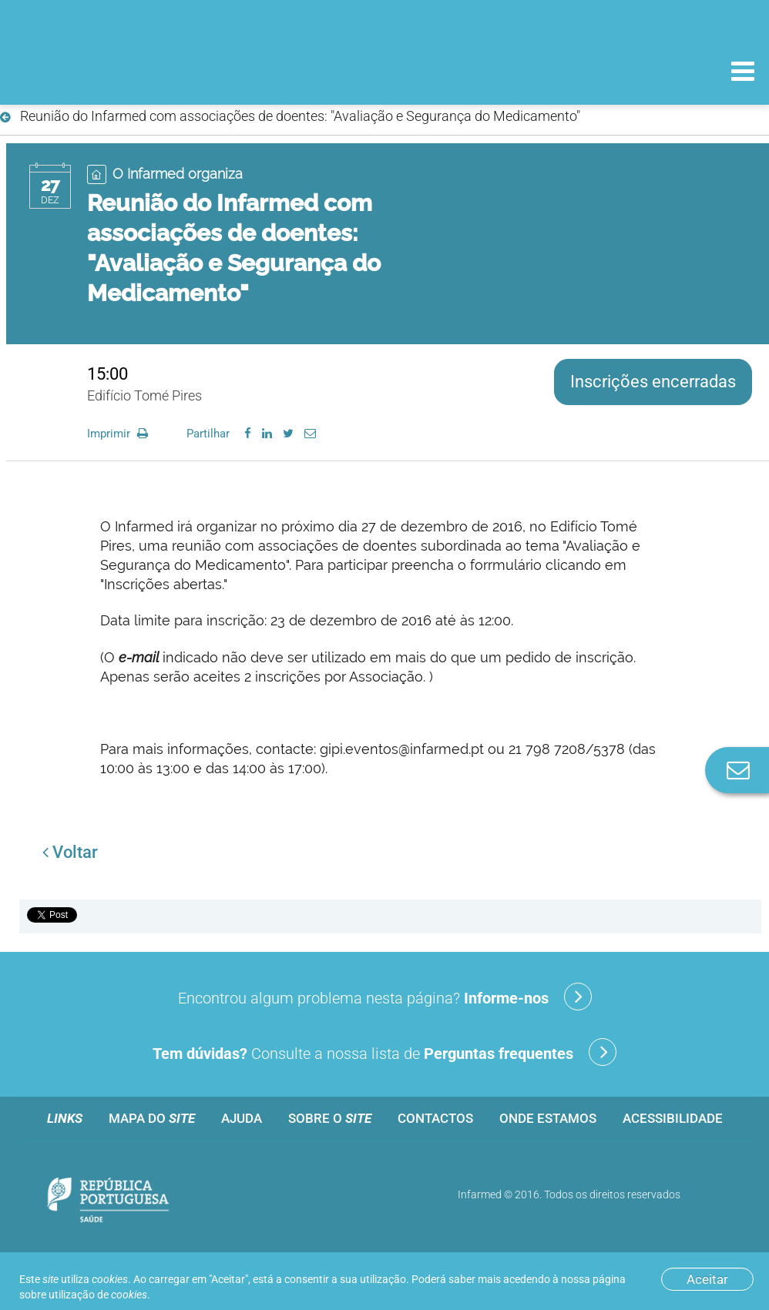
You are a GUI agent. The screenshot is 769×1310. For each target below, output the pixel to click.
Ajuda (241, 1118)
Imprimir (119, 434)
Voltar (70, 852)
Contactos (435, 1118)
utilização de (98, 1294)
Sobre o (329, 1118)
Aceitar (707, 1279)
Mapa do (152, 1118)
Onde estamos (547, 1118)
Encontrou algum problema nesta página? (385, 996)
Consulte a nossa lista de (384, 1052)
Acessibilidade (673, 1118)
